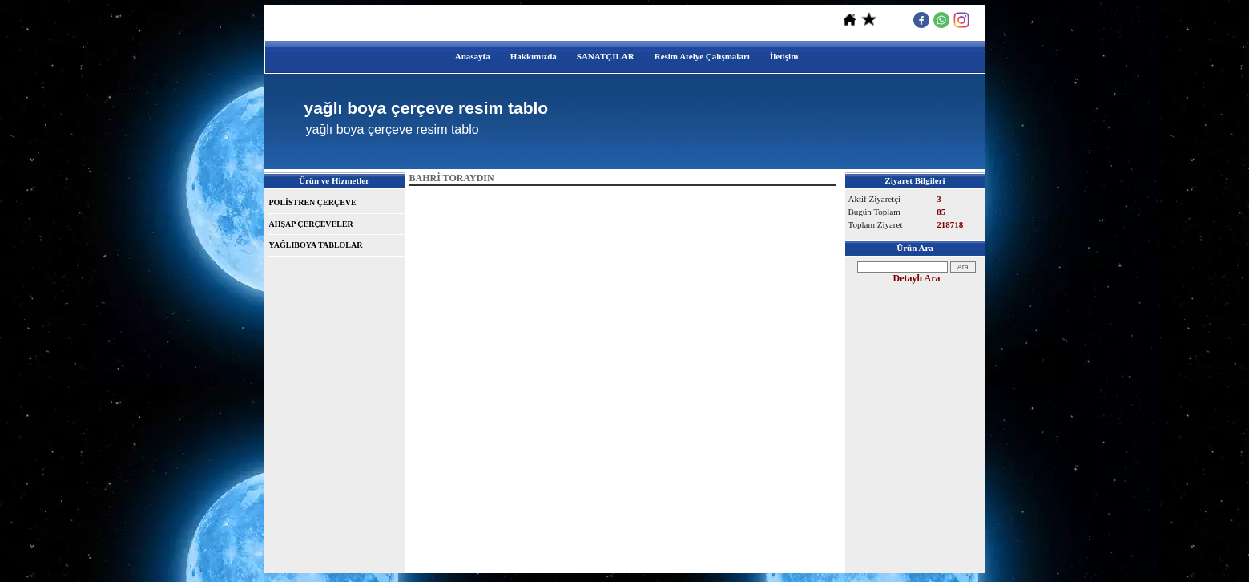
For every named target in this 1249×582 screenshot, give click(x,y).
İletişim (784, 56)
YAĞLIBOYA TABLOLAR (316, 244)
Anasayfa (472, 56)
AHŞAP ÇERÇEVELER (311, 224)
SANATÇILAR (606, 56)
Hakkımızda (533, 56)
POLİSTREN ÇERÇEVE (313, 202)
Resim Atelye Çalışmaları (702, 56)
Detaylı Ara (917, 278)
